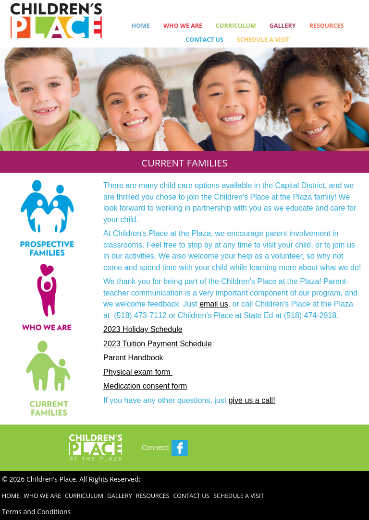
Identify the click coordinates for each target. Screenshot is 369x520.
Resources (326, 26)
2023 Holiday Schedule (143, 329)
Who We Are (182, 26)
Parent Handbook (133, 358)
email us (213, 304)
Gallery (283, 26)
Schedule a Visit (263, 39)
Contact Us (204, 39)
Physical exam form (137, 372)
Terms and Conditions (36, 511)
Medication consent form (145, 386)
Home (141, 26)
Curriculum (236, 26)
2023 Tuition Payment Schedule (157, 344)
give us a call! (252, 400)
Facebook (180, 448)
